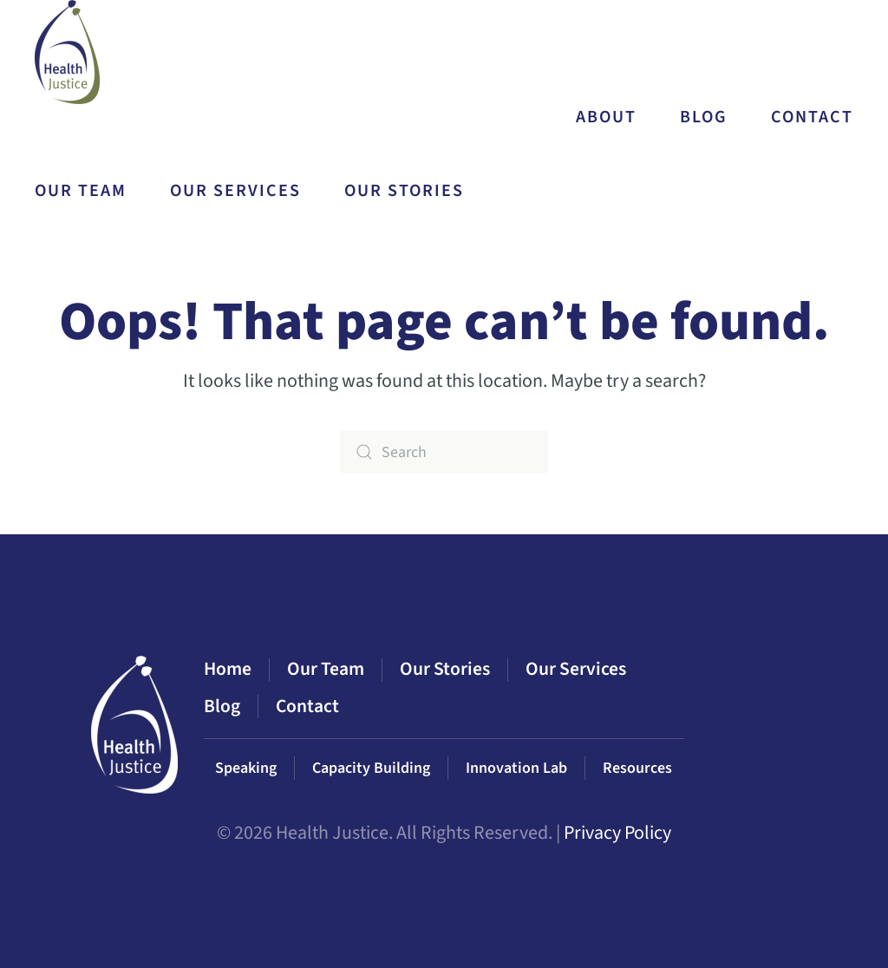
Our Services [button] (235, 191)
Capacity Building (371, 768)
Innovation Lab (516, 768)
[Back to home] (69, 52)
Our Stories (404, 191)
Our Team (81, 191)
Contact (812, 117)
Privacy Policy (617, 833)
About (606, 117)
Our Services (576, 669)
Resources (637, 768)
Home (227, 669)
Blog (704, 117)
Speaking (246, 768)
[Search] (444, 452)
